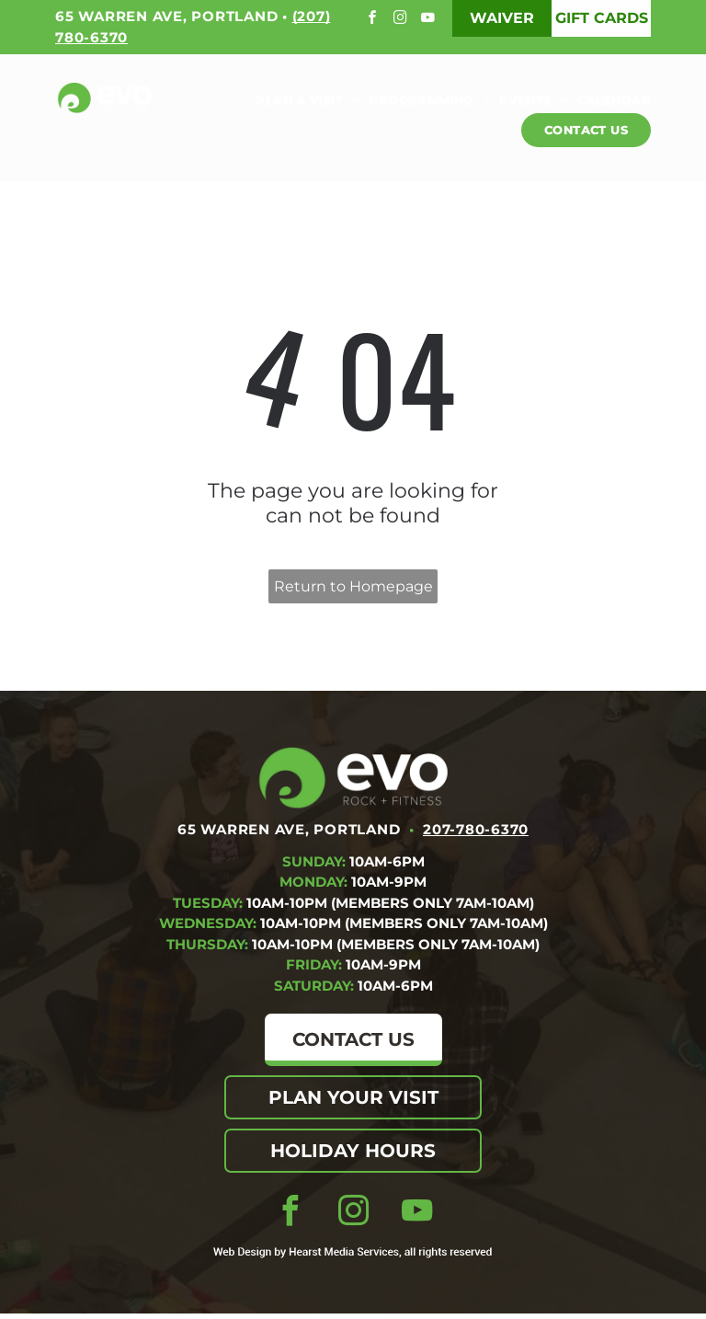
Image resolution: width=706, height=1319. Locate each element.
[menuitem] (302, 100)
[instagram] (402, 19)
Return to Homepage (353, 586)
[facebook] (374, 19)
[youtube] (430, 19)
